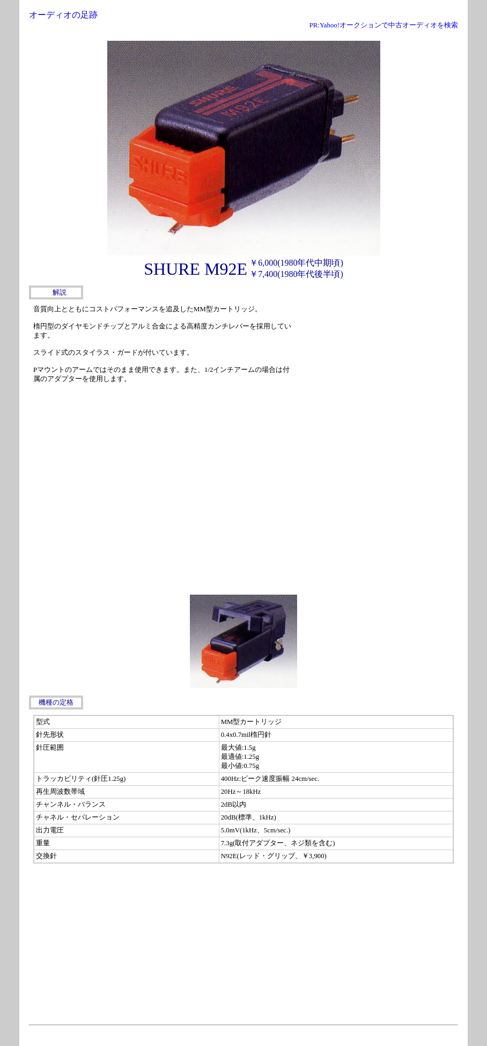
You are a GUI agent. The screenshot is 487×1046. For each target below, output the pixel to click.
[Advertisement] (377, 369)
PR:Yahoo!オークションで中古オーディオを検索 (383, 25)
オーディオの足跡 (63, 14)
